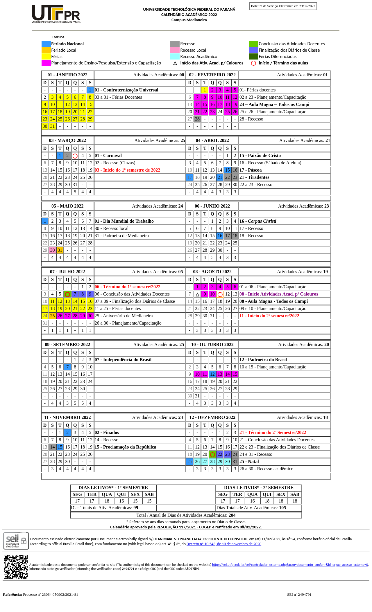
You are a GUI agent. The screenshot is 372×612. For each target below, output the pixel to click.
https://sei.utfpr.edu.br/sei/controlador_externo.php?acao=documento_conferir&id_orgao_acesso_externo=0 (290, 565)
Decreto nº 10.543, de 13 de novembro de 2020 (224, 543)
